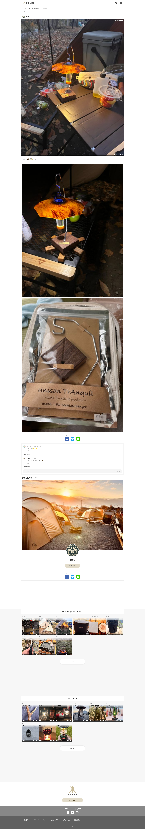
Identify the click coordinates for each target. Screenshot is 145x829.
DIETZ (40, 705)
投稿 (118, 471)
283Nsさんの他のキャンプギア (72, 612)
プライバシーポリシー (40, 820)
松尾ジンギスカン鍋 (42, 639)
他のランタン (72, 698)
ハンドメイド (109, 705)
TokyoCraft (58, 639)
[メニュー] (121, 3)
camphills (108, 619)
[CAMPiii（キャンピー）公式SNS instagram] (77, 812)
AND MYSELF (41, 619)
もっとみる (72, 661)
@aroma (91, 619)
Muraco (74, 619)
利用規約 (26, 820)
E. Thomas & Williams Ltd (94, 705)
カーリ (24, 639)
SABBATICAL (58, 619)
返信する (29, 450)
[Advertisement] (72, 595)
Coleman (58, 725)
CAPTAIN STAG (76, 705)
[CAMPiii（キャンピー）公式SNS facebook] (68, 812)
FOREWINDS (58, 705)
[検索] (116, 3)
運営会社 (77, 820)
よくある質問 (54, 820)
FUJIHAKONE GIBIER (26, 705)
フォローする (72, 565)
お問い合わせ (66, 820)
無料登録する (72, 800)
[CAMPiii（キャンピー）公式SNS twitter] (72, 812)
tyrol (40, 725)
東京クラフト (25, 619)
